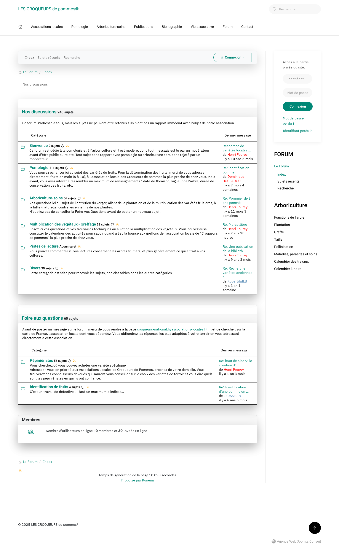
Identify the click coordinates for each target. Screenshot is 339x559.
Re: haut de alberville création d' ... (235, 363)
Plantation (282, 224)
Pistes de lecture (44, 246)
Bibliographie (172, 26)
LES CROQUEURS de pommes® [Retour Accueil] (48, 9)
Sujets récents (49, 57)
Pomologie (79, 26)
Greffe (279, 232)
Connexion (297, 106)
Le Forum (281, 166)
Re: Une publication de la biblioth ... (238, 248)
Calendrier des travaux (291, 261)
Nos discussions (39, 111)
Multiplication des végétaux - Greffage (62, 224)
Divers (34, 268)
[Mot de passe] (297, 92)
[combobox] (295, 9)
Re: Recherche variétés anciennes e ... (237, 272)
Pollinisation (283, 246)
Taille (278, 239)
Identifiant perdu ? (297, 131)
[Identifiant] (297, 79)
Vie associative (202, 26)
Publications (143, 26)
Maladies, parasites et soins (295, 254)
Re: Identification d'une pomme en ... (234, 389)
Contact (247, 26)
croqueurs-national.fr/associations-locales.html (174, 329)
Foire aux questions (42, 318)
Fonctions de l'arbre (289, 217)
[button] (315, 528)
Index (29, 57)
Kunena (148, 480)
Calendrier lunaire (287, 269)
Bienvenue (38, 146)
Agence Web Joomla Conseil (296, 541)
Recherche (72, 57)
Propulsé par (131, 480)
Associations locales (47, 26)
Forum (228, 26)
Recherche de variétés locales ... (237, 148)
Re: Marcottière (235, 224)
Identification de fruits (49, 387)
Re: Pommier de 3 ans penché (237, 200)
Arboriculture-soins (111, 26)
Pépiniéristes (41, 361)
